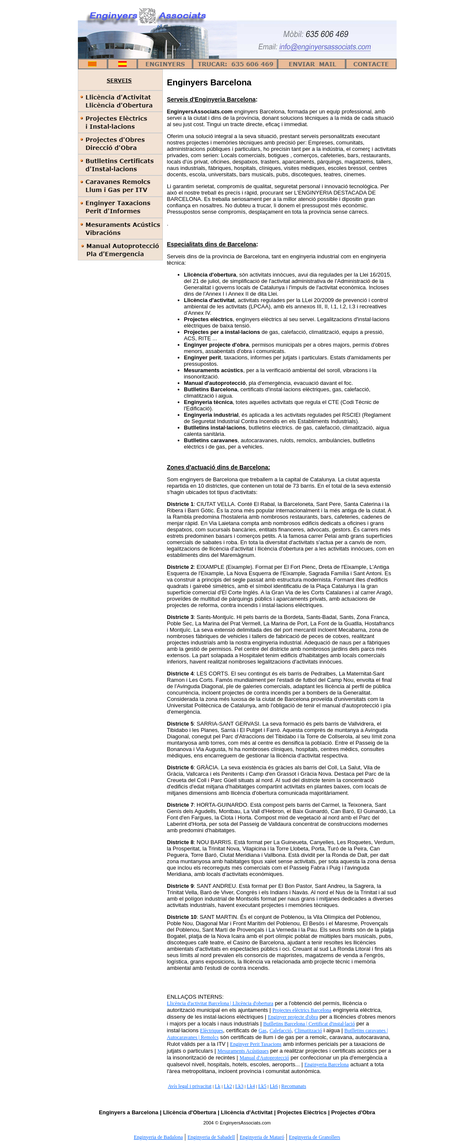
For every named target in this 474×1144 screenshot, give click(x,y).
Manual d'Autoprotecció (264, 1058)
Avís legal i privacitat (190, 1086)
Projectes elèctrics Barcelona (302, 1010)
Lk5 (262, 1086)
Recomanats (294, 1086)
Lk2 (228, 1086)
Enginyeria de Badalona (158, 1137)
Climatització (308, 1031)
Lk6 (274, 1086)
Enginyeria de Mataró (262, 1137)
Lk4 (251, 1086)
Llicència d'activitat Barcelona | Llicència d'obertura (220, 1003)
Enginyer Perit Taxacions (255, 1044)
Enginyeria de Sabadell (211, 1137)
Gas (262, 1031)
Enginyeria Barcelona (326, 1065)
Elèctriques (211, 1031)
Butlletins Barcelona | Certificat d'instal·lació (309, 1024)
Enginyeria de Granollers (315, 1137)
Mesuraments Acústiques (242, 1051)
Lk (217, 1086)
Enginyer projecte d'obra (293, 1017)
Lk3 (239, 1086)
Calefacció (280, 1031)
